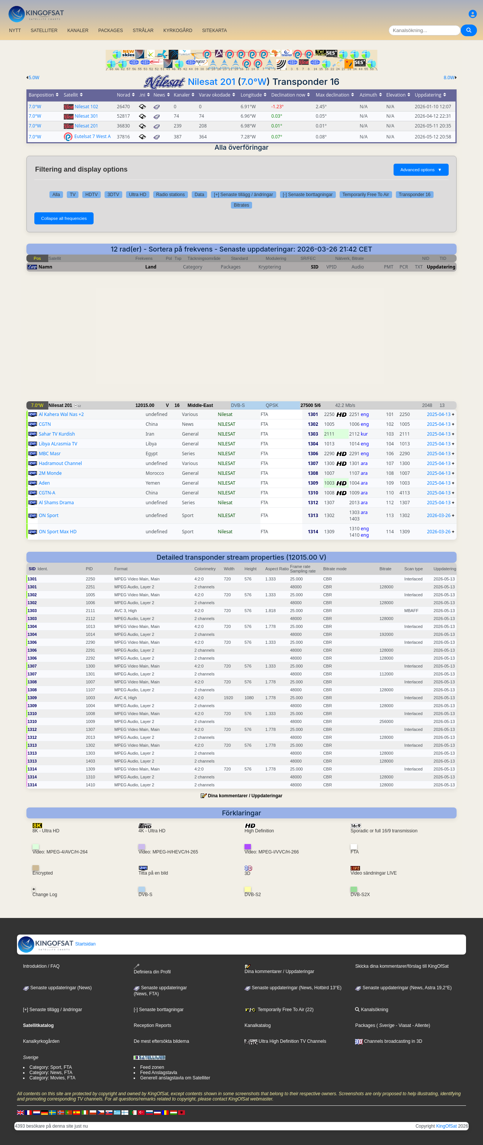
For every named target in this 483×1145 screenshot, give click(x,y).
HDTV (91, 194)
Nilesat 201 (211, 81)
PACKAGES (110, 30)
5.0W (34, 77)
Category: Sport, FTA (50, 1067)
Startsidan (56, 944)
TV (72, 194)
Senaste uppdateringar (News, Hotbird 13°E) (293, 987)
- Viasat (403, 1025)
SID (314, 267)
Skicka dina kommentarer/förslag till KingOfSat (401, 966)
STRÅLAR (143, 30)
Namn (45, 267)
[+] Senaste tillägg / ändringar (243, 194)
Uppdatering (441, 267)
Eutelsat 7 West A (92, 136)
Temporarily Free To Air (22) (279, 1009)
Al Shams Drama (56, 502)
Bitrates (241, 205)
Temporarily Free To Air (366, 194)
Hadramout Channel (60, 463)
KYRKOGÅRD (177, 30)
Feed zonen (152, 1067)
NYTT (15, 30)
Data (199, 194)
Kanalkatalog (258, 1025)
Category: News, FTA (50, 1072)
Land (150, 267)
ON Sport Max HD (58, 531)
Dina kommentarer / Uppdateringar (245, 795)
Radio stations (170, 194)
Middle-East (200, 405)
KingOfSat (446, 1126)
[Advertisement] (241, 340)
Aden (44, 483)
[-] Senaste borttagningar (308, 194)
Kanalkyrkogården (41, 1041)
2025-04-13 (439, 414)
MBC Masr (50, 453)
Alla (56, 194)
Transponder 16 (415, 194)
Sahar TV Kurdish (57, 434)
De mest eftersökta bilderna (161, 1041)
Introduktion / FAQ (41, 966)
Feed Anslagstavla (158, 1072)
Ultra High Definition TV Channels (285, 1041)
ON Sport (48, 515)
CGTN (45, 424)
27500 (306, 405)
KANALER (77, 30)
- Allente (420, 1025)
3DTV (113, 194)
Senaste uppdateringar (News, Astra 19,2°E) (403, 987)
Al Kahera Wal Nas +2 (61, 414)
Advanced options (421, 169)
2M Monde (50, 473)
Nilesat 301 (86, 116)
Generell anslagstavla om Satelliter (175, 1078)
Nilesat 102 (86, 106)
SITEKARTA (214, 30)
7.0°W (254, 81)
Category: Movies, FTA (52, 1078)
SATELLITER (44, 30)
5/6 (317, 405)
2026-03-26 (439, 515)
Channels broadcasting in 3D (388, 1041)
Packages (365, 1025)
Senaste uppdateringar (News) (57, 987)
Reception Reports (152, 1025)
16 (177, 405)
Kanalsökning (371, 1009)
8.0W (449, 77)
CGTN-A (47, 493)
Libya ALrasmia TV (58, 444)
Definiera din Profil (152, 969)
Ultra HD (137, 194)
